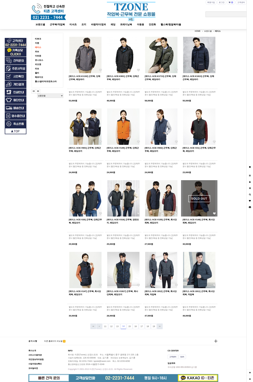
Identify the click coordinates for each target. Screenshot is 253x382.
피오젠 (38, 64)
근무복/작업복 (57, 24)
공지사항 (32, 341)
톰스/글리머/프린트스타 (46, 81)
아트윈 (38, 56)
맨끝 (160, 326)
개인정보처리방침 (36, 359)
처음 (93, 326)
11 (105, 326)
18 (148, 326)
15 (129, 326)
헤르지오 (39, 77)
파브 (37, 51)
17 (142, 326)
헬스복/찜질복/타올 (171, 24)
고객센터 (172, 357)
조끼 (83, 24)
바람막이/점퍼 (98, 24)
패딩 (113, 24)
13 (117, 326)
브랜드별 (40, 24)
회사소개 (32, 350)
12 (111, 326)
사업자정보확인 (35, 364)
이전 (99, 326)
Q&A (182, 357)
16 (135, 326)
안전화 (152, 24)
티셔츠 (73, 24)
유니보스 (39, 60)
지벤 (37, 43)
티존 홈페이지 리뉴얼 (53, 341)
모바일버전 (33, 368)
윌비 (37, 73)
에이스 (218, 31)
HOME (198, 31)
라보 (37, 68)
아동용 (140, 24)
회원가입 (211, 2)
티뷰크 (38, 39)
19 (154, 326)
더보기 (215, 341)
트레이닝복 (126, 24)
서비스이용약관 (35, 355)
